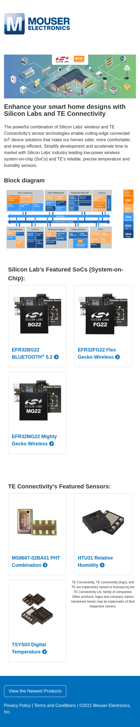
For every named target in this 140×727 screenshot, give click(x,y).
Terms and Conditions (55, 705)
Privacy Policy (17, 705)
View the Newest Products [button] (35, 691)
